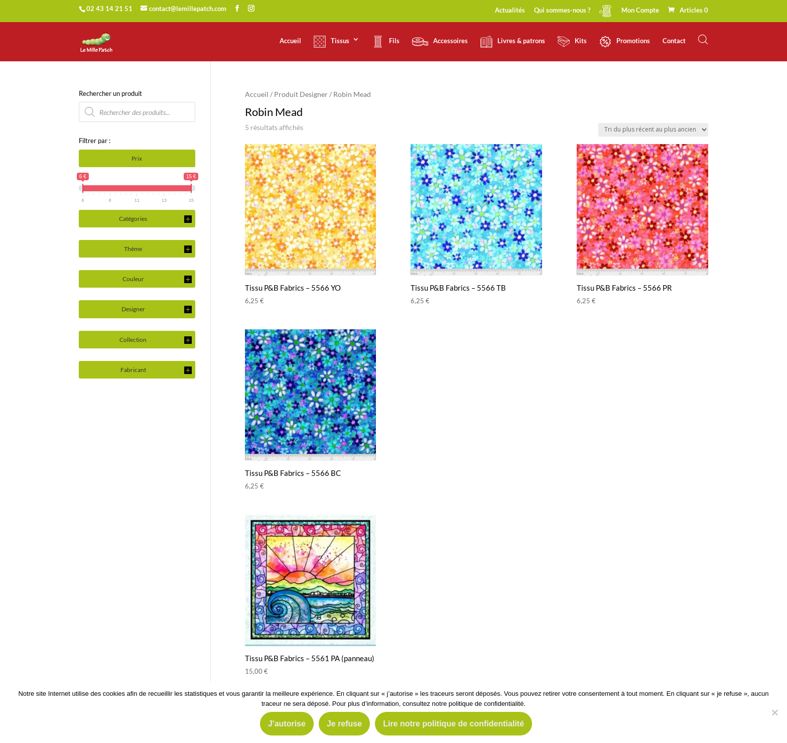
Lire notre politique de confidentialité (453, 723)
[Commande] (653, 130)
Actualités (510, 10)
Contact (674, 41)
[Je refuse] (774, 712)
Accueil (290, 41)
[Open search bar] (703, 39)
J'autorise (287, 723)
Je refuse (344, 723)
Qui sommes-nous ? (562, 10)
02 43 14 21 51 (109, 9)
